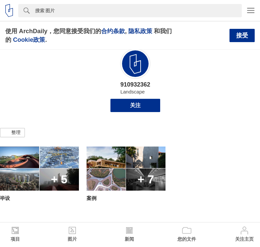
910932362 (135, 84)
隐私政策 (140, 31)
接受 (242, 35)
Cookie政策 (29, 39)
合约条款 (113, 31)
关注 (135, 105)
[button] (12, 132)
